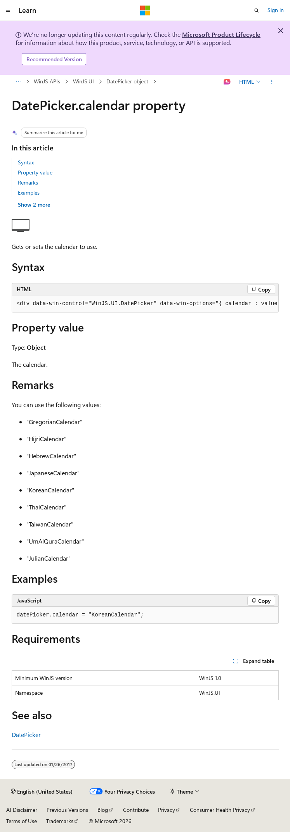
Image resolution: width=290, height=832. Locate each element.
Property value (35, 172)
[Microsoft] (145, 10)
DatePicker (26, 734)
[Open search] (256, 10)
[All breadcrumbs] (18, 82)
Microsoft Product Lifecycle (221, 34)
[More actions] (271, 82)
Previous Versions (67, 809)
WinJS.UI (83, 81)
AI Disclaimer (21, 809)
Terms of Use (21, 821)
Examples (29, 192)
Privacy (166, 809)
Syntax (26, 162)
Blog (102, 809)
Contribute (136, 809)
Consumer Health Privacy (220, 809)
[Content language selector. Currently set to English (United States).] (41, 791)
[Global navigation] (8, 10)
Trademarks (59, 821)
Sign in (275, 10)
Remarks (28, 182)
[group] (145, 303)
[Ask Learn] (226, 82)
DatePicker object (127, 81)
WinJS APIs (47, 81)
